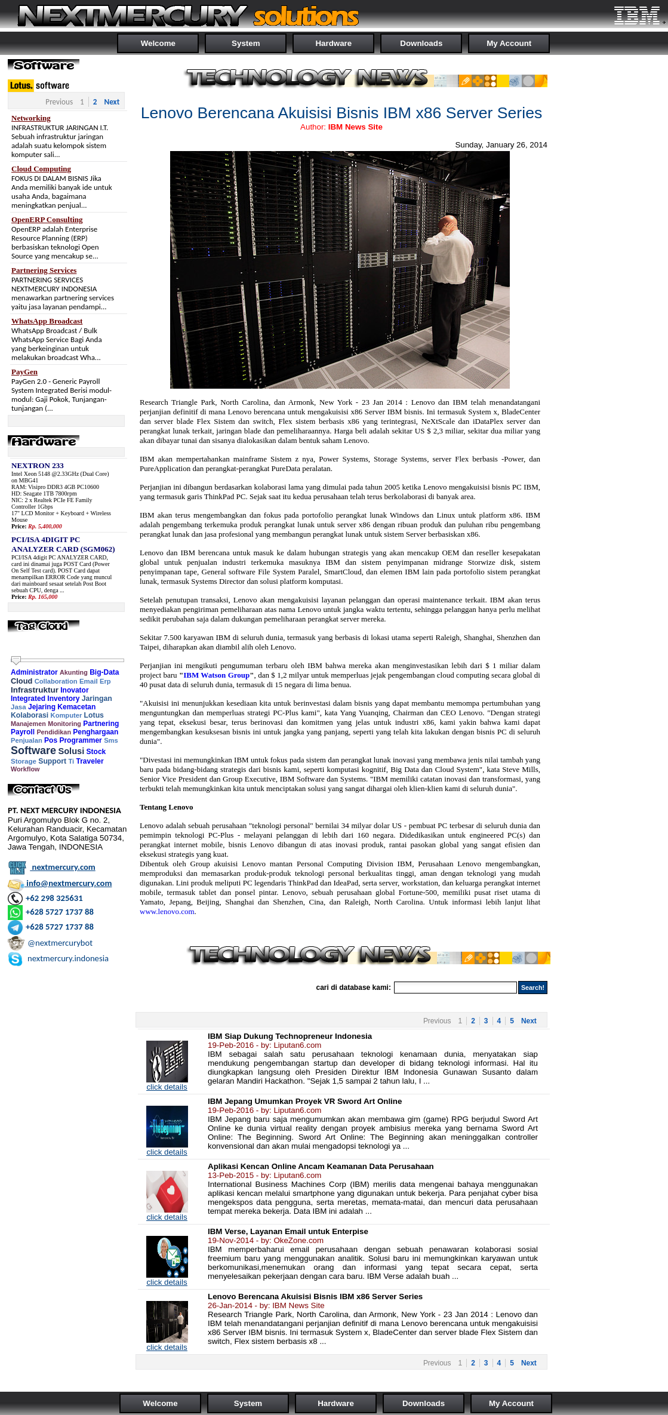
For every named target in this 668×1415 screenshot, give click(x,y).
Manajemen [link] (28, 723)
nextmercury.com (52, 867)
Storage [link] (23, 761)
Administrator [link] (34, 672)
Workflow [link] (25, 769)
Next (111, 102)
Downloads (421, 43)
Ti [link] (71, 761)
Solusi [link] (71, 751)
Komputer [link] (66, 715)
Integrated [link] (28, 698)
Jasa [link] (18, 706)
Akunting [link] (74, 672)
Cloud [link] (21, 680)
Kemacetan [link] (76, 707)
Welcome (158, 43)
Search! (532, 987)
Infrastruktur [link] (35, 689)
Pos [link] (50, 740)
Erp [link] (105, 681)
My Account (509, 43)
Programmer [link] (80, 740)
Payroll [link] (23, 732)
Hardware (333, 43)
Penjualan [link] (26, 740)
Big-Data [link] (104, 672)
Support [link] (52, 761)
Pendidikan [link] (53, 732)
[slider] (16, 661)
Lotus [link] (94, 715)
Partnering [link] (101, 723)
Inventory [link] (63, 698)
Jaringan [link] (97, 698)
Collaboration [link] (56, 681)
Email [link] (88, 681)
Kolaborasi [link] (29, 715)
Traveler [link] (90, 761)
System (246, 43)
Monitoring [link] (64, 723)
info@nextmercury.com (60, 883)
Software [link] (33, 750)
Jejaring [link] (42, 707)
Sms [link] (111, 740)
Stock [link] (96, 752)
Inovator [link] (74, 690)
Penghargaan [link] (95, 732)
